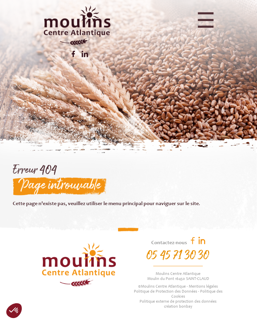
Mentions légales (203, 287)
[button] (14, 311)
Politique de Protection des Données (165, 292)
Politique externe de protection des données (178, 302)
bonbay (185, 307)
